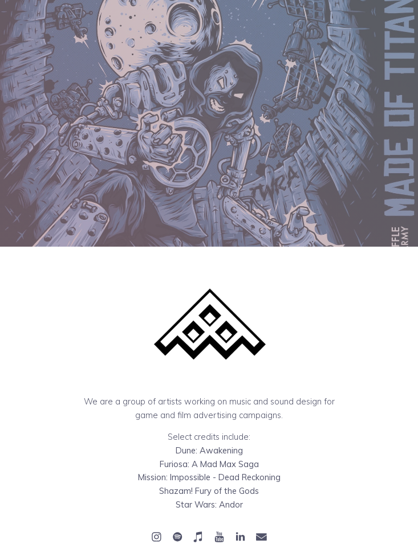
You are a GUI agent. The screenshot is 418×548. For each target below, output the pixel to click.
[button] (157, 536)
